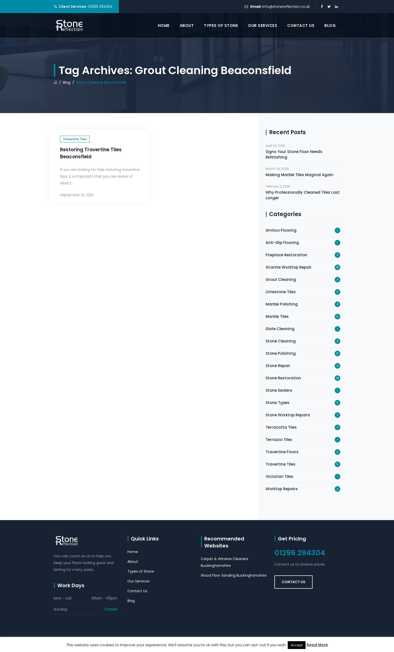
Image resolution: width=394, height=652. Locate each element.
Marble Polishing (282, 304)
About (187, 25)
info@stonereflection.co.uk (286, 6)
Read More (317, 644)
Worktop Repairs (282, 488)
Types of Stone (221, 25)
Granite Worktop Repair (289, 267)
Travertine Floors (282, 452)
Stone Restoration (283, 378)
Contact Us (300, 25)
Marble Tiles (277, 316)
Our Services (262, 25)
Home (164, 25)
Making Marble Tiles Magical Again (299, 174)
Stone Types (277, 402)
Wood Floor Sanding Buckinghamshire (234, 575)
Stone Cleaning (281, 341)
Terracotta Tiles (281, 427)
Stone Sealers (279, 390)
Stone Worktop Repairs (288, 415)
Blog (330, 25)
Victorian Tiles (279, 476)
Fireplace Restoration (286, 255)
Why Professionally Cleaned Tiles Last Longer (303, 195)
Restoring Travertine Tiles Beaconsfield (91, 153)
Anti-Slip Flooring (282, 242)
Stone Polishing (281, 353)
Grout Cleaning (281, 279)
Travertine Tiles (75, 139)
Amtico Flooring (281, 230)
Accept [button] (297, 645)
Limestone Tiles (281, 291)
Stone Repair (278, 365)
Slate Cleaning (280, 328)
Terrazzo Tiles (279, 439)
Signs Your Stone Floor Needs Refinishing (294, 154)
